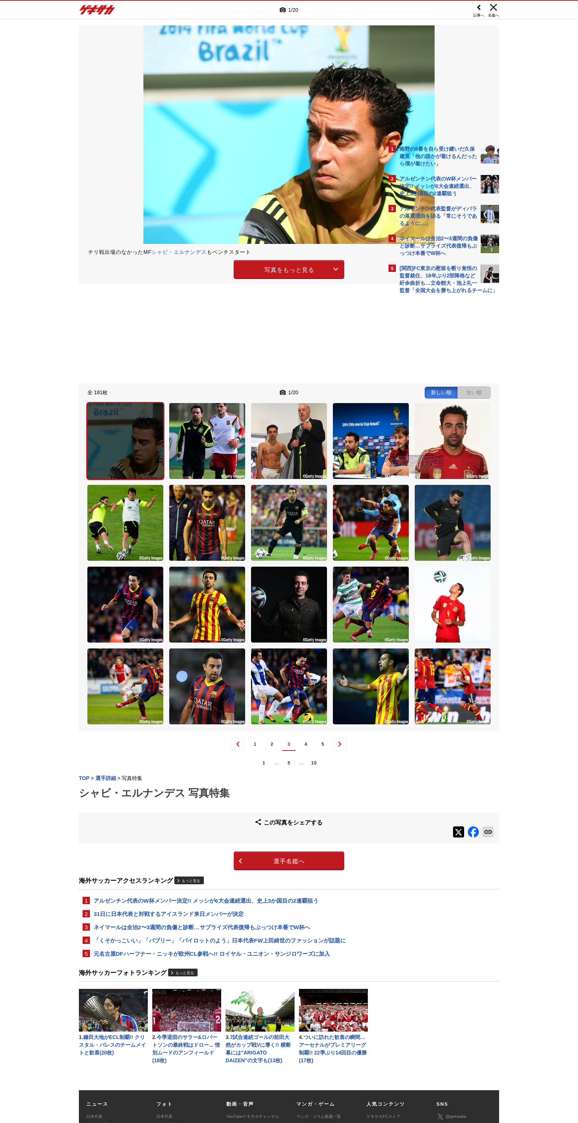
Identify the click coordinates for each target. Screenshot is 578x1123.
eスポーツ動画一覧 (313, 1048)
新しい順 (312, 391)
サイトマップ (275, 1068)
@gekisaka (451, 1015)
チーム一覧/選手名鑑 (385, 1040)
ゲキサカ (97, 12)
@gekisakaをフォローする (429, 409)
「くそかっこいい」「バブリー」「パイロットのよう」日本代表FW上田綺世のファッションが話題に (220, 835)
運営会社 (245, 1068)
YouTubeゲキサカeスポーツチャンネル (253, 1027)
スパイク (94, 1048)
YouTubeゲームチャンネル (460, 1048)
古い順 (345, 391)
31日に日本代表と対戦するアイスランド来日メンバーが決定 (169, 807)
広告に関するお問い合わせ (177, 1077)
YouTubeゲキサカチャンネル (252, 1015)
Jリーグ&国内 (98, 1023)
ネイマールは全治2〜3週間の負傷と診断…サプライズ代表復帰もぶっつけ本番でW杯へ (202, 821)
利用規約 (304, 1068)
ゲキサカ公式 (453, 1026)
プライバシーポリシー (341, 1068)
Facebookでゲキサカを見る (430, 424)
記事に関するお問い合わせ (235, 1077)
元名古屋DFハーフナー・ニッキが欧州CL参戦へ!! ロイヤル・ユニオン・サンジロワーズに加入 (212, 849)
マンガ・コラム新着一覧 (318, 1015)
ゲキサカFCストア (383, 1015)
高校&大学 (95, 1032)
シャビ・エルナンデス (179, 252)
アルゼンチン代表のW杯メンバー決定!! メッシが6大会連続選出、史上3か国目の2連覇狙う (206, 793)
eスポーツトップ (311, 1032)
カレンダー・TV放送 (385, 1032)
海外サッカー (98, 1040)
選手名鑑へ (224, 754)
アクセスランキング (384, 1023)
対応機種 (182, 1068)
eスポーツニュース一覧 (317, 1040)
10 (249, 659)
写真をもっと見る (225, 268)
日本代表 (94, 1015)
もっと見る (191, 773)
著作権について (214, 1068)
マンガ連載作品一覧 (314, 1023)
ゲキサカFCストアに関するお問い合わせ (388, 1077)
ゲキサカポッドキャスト (248, 1040)
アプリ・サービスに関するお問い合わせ (304, 1077)
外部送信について (387, 1068)
